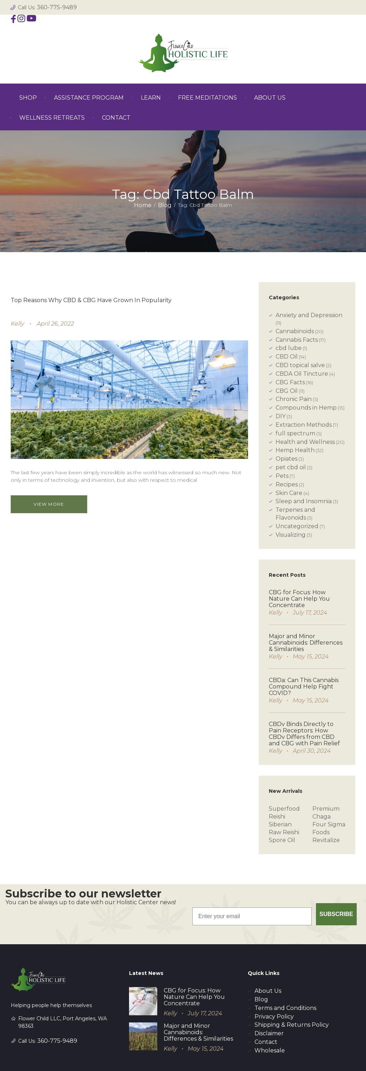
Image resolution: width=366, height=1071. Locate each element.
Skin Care (289, 493)
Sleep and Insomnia (304, 501)
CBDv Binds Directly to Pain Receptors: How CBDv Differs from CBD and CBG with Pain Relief (304, 734)
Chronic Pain (294, 399)
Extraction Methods (304, 424)
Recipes (287, 484)
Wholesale (269, 1017)
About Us (267, 958)
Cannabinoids (295, 331)
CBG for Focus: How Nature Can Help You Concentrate (299, 599)
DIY (281, 416)
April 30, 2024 (312, 750)
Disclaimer (269, 1000)
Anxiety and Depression (309, 315)
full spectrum (295, 433)
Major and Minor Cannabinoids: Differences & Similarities (305, 642)
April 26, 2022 (55, 323)
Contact (265, 1009)
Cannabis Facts (297, 339)
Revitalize (326, 840)
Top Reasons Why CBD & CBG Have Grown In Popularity (91, 300)
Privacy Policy (274, 983)
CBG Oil (287, 390)
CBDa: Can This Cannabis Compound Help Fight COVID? (303, 686)
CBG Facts (290, 382)
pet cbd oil (291, 467)
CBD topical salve (300, 365)
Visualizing (291, 534)
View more (52, 504)
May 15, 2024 (311, 656)
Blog (165, 205)
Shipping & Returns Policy (291, 992)
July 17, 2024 (310, 612)
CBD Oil (287, 356)
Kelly (17, 323)
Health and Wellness (305, 442)
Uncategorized (297, 526)
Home (143, 205)
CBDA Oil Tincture (302, 373)
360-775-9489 (57, 7)
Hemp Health (295, 450)
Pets (282, 475)
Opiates (286, 458)
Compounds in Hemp (306, 407)
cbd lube (289, 348)
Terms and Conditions (285, 975)
